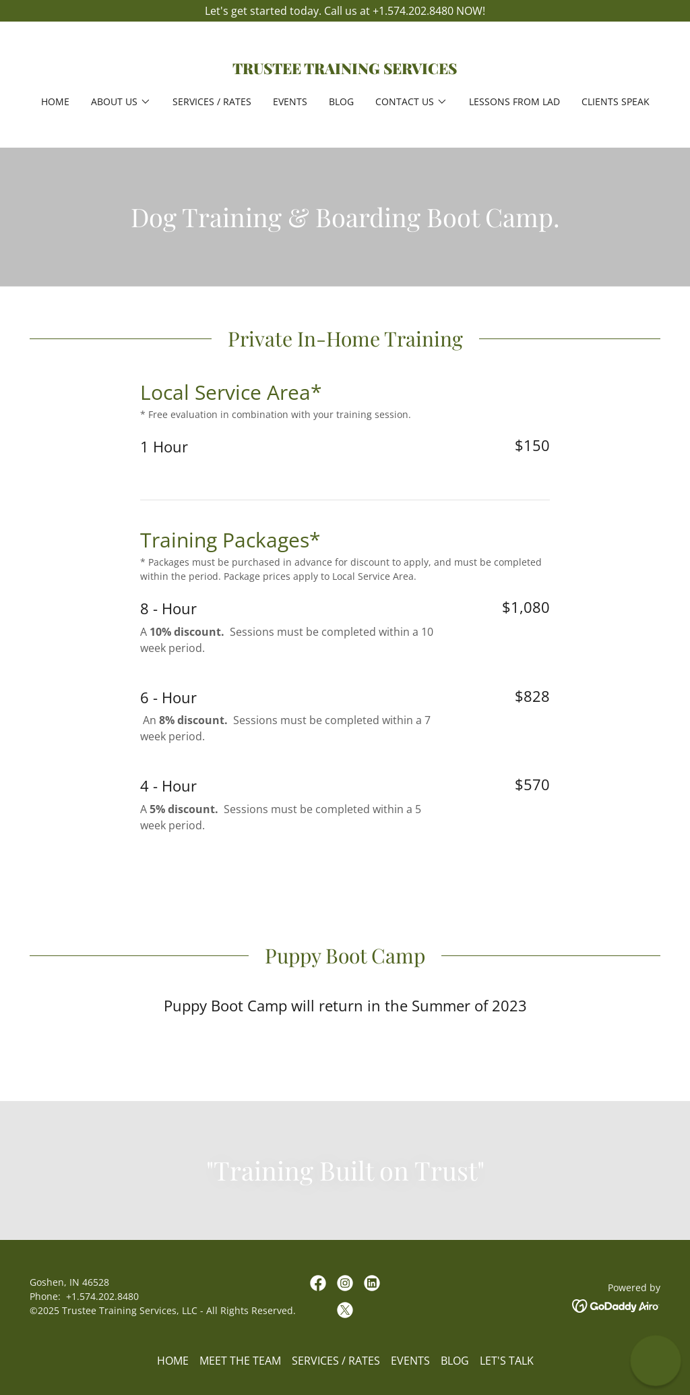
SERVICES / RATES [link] (211, 101)
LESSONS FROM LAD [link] (514, 101)
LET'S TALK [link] (507, 1360)
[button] (121, 102)
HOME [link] (55, 101)
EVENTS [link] (290, 101)
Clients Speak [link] (616, 101)
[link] (345, 70)
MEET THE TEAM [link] (240, 1360)
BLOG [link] (341, 101)
